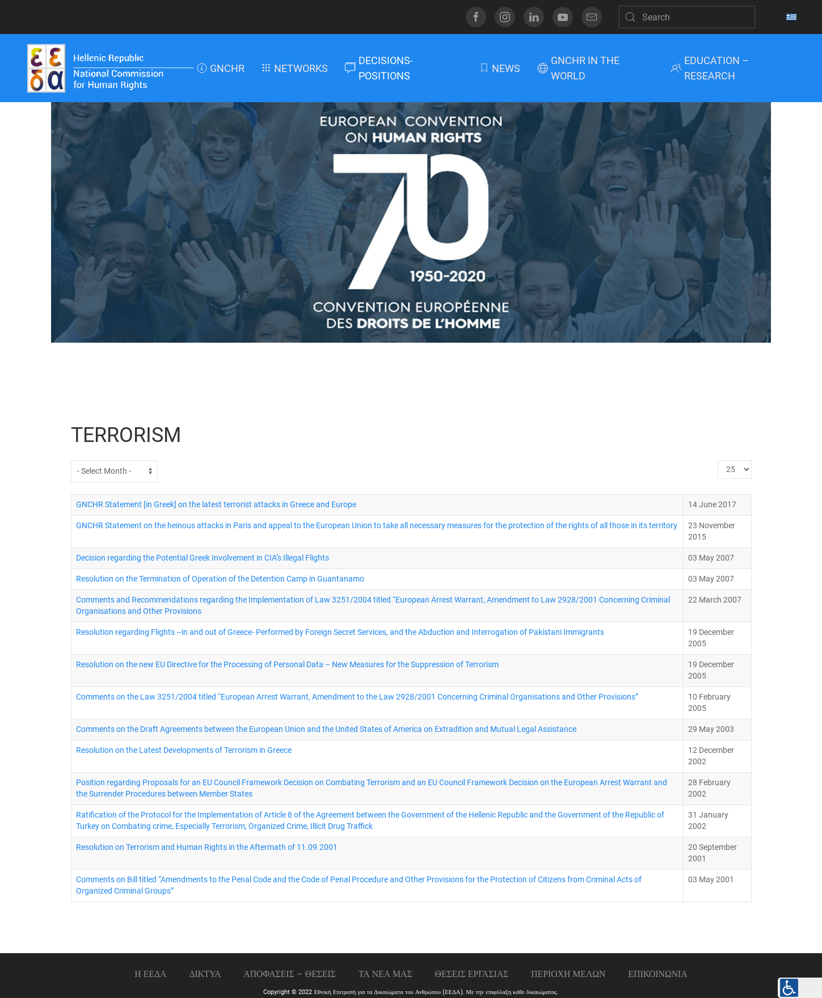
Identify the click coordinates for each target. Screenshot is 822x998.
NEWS (499, 68)
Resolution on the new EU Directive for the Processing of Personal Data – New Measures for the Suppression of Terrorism (287, 664)
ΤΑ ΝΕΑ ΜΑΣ (385, 973)
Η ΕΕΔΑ (150, 973)
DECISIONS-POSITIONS (379, 68)
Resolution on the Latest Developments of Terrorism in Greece (184, 750)
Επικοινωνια (657, 973)
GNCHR (220, 68)
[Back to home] (110, 68)
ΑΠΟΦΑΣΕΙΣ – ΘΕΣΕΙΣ (289, 973)
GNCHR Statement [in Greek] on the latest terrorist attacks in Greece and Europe (216, 504)
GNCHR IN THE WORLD (578, 68)
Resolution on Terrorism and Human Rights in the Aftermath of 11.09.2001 (207, 847)
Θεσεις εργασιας (472, 973)
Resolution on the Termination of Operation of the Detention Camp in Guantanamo (220, 579)
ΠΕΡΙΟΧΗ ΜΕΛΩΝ (568, 973)
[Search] (687, 17)
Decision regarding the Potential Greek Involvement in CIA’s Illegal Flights (202, 558)
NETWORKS (295, 68)
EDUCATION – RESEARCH (710, 68)
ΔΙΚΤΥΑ (205, 973)
